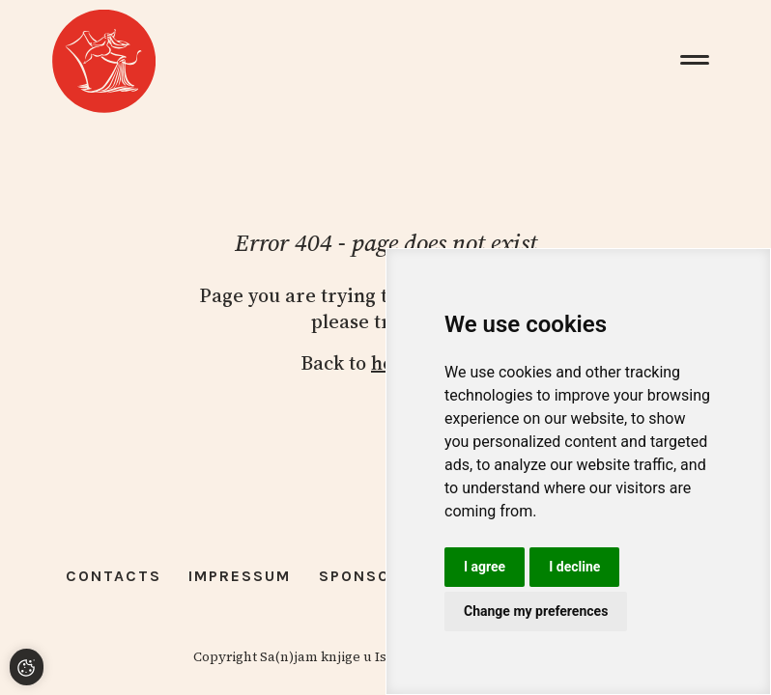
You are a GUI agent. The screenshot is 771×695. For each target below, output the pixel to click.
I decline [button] (574, 566)
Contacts (113, 576)
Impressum (239, 576)
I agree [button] (484, 566)
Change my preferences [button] (536, 611)
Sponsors (366, 576)
